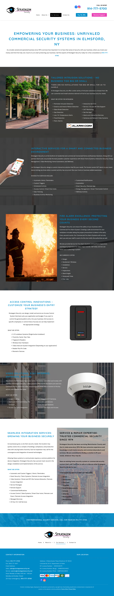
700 (18, 561)
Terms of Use (64, 589)
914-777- (13, 561)
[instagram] (79, 7)
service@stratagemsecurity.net (21, 571)
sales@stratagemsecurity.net (20, 568)
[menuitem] (38, 15)
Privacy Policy (72, 589)
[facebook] (76, 7)
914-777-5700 (97, 8)
